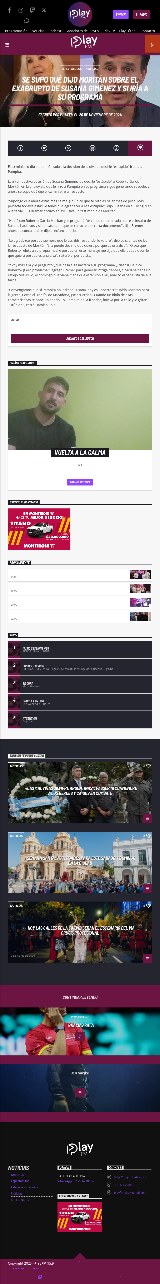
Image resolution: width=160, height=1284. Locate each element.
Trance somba (20, 614)
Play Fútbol (127, 31)
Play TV (109, 31)
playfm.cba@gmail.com (130, 1193)
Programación (16, 31)
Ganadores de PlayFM (82, 31)
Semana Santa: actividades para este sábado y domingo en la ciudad (81, 860)
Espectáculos (72, 69)
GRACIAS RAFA (81, 1025)
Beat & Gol (18, 573)
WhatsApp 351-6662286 (76, 1181)
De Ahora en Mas (22, 587)
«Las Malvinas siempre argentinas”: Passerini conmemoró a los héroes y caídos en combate (81, 790)
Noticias (38, 31)
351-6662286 (123, 1185)
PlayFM (66, 114)
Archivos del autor (80, 338)
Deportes (17, 1175)
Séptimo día (18, 600)
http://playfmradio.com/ (130, 1177)
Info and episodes (80, 482)
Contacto (148, 31)
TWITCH (120, 14)
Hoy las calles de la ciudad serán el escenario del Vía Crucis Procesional (81, 930)
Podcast (55, 31)
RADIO (141, 14)
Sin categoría (20, 1200)
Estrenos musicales (24, 1187)
